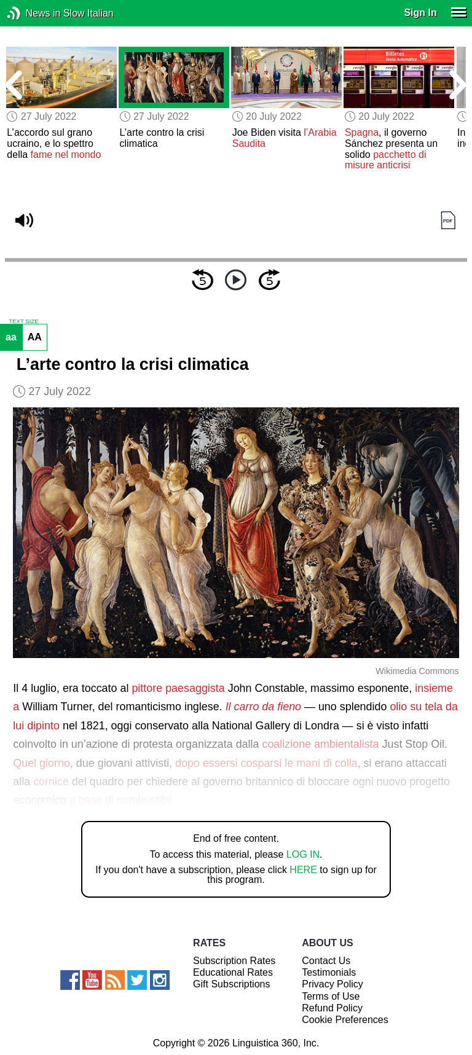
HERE (303, 870)
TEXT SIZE (23, 321)
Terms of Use (331, 996)
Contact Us (326, 960)
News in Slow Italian (32, 13)
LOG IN (303, 854)
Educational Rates (233, 972)
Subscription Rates (234, 960)
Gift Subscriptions (231, 984)
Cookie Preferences (345, 1019)
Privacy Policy (332, 984)
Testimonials (329, 972)
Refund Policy (332, 1008)
